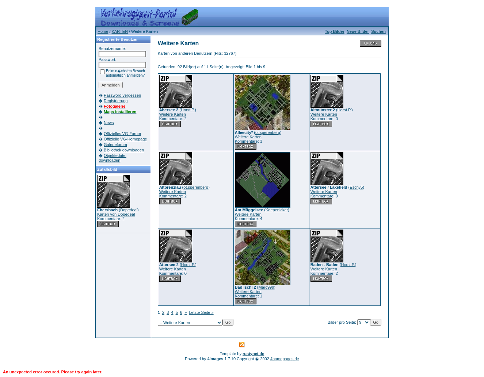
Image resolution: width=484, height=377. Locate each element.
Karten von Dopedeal (116, 214)
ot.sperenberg (267, 132)
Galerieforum (115, 144)
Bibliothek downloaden (124, 150)
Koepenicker (277, 210)
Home (103, 31)
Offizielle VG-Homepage (125, 139)
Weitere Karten (172, 114)
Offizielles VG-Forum (122, 133)
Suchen (378, 31)
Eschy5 (356, 187)
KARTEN (120, 31)
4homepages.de (284, 359)
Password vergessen (122, 95)
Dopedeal (128, 210)
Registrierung (115, 101)
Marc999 (266, 287)
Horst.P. (188, 110)
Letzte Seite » (201, 312)
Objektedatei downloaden (112, 157)
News (109, 122)
